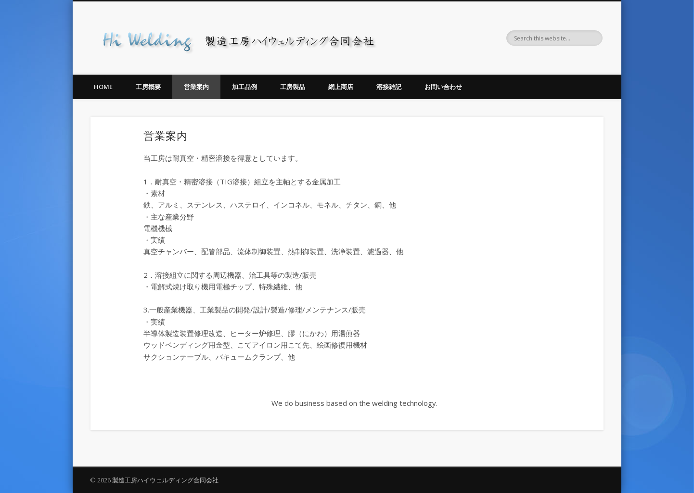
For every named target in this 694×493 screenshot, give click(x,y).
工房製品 (292, 86)
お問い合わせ (443, 86)
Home (103, 86)
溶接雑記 (388, 86)
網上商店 (340, 86)
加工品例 (244, 86)
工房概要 (148, 86)
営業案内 (196, 86)
